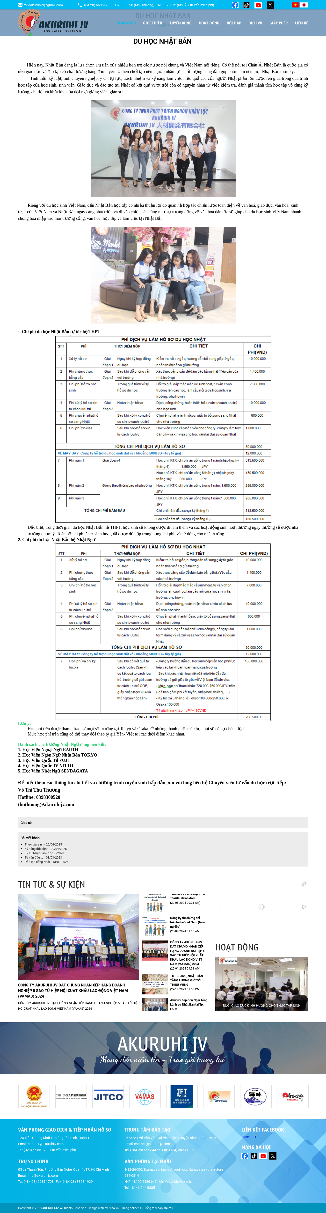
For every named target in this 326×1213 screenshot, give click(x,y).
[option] (261, 984)
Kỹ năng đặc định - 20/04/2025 (46, 849)
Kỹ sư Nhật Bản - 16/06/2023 (44, 853)
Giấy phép (278, 22)
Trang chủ (126, 22)
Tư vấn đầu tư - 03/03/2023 (43, 857)
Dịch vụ (255, 22)
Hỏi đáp (234, 22)
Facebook (248, 1137)
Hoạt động (209, 22)
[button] (304, 884)
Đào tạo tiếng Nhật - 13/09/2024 (46, 862)
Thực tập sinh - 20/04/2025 (43, 844)
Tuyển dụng (180, 22)
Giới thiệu (152, 22)
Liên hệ (301, 22)
